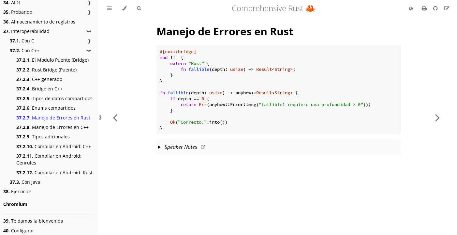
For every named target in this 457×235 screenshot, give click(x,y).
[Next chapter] (437, 117)
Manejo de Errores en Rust (53, 118)
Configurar (18, 230)
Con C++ (24, 50)
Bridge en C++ (39, 89)
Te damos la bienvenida (33, 221)
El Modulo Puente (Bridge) (52, 60)
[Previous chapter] (115, 117)
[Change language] (411, 9)
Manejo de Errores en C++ (52, 127)
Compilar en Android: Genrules (48, 159)
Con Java (25, 182)
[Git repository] (436, 8)
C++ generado (39, 79)
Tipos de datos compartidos (54, 98)
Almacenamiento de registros (39, 22)
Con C (22, 41)
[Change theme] (124, 8)
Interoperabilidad (26, 31)
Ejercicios (17, 191)
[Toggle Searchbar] (139, 8)
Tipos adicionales (43, 136)
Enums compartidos (46, 108)
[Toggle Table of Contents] (109, 8)
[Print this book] (425, 8)
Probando (17, 12)
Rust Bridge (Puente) (46, 70)
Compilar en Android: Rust (54, 172)
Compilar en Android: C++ (53, 146)
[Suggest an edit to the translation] (447, 8)
